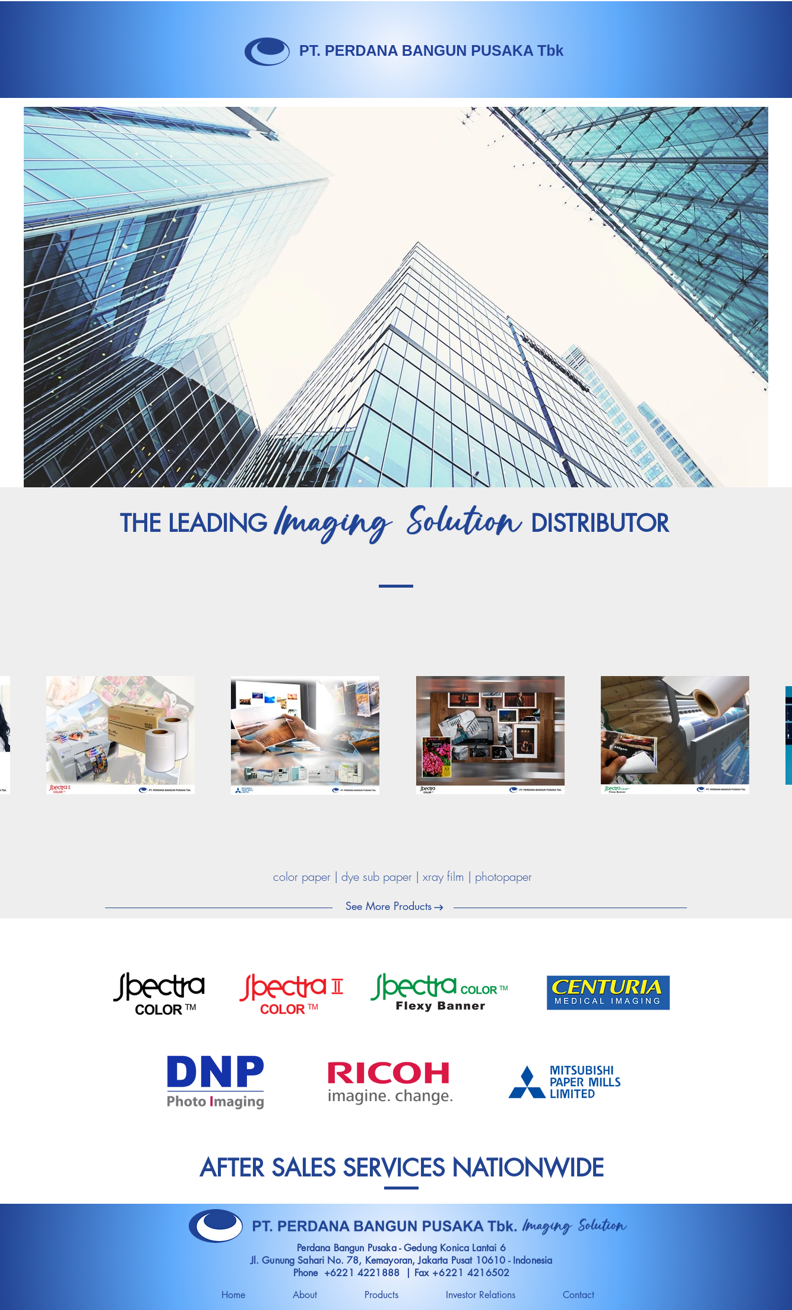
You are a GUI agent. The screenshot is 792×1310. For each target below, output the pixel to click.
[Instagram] (373, 1129)
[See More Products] (389, 906)
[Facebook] (402, 1129)
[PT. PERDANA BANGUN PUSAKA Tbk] (431, 50)
